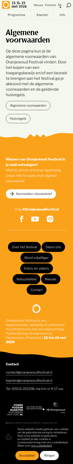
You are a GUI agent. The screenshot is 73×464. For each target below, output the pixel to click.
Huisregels (18, 118)
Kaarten (42, 14)
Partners (50, 5)
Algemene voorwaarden (28, 105)
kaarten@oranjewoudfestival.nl (29, 380)
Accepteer (27, 455)
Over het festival (24, 246)
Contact (37, 289)
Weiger (49, 455)
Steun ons (53, 246)
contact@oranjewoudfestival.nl (29, 372)
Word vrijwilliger (36, 257)
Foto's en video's (36, 268)
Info (62, 14)
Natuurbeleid (26, 278)
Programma (16, 14)
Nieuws (38, 5)
